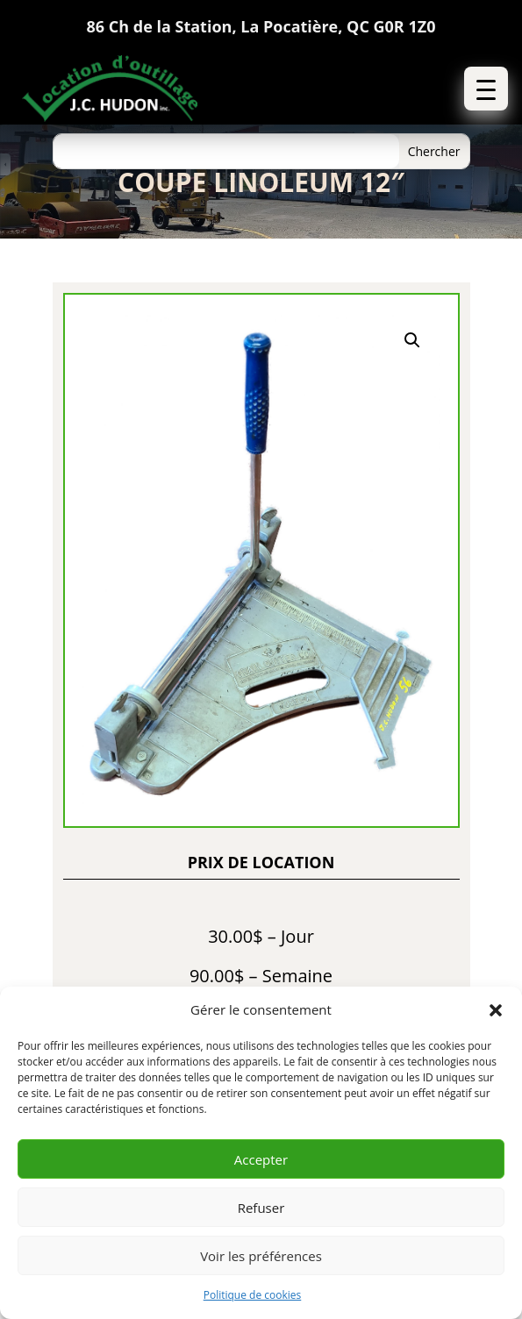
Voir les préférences (261, 1256)
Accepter (261, 1159)
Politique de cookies (253, 1294)
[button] (495, 1010)
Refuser (261, 1207)
